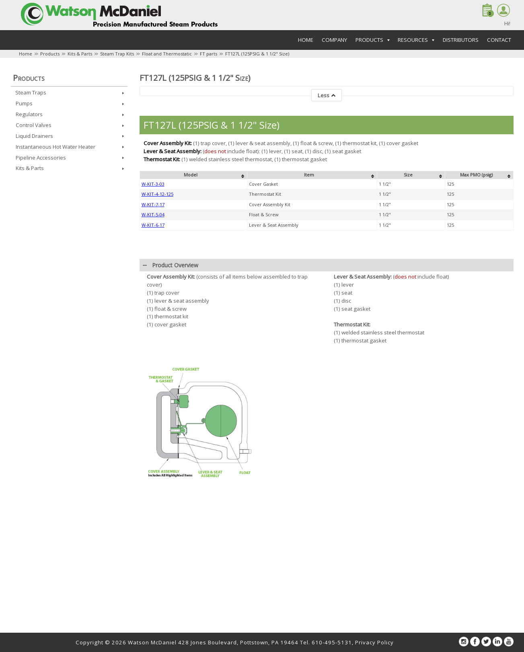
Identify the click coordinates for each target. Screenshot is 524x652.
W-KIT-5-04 (153, 345)
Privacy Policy (374, 642)
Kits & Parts (80, 54)
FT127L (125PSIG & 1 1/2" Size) (257, 54)
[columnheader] (193, 306)
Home (305, 39)
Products (50, 54)
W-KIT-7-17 (153, 335)
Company (334, 39)
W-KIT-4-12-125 (157, 325)
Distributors (461, 39)
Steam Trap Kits (117, 54)
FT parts (208, 54)
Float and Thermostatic (167, 54)
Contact (499, 39)
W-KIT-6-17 (153, 356)
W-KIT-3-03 (153, 315)
